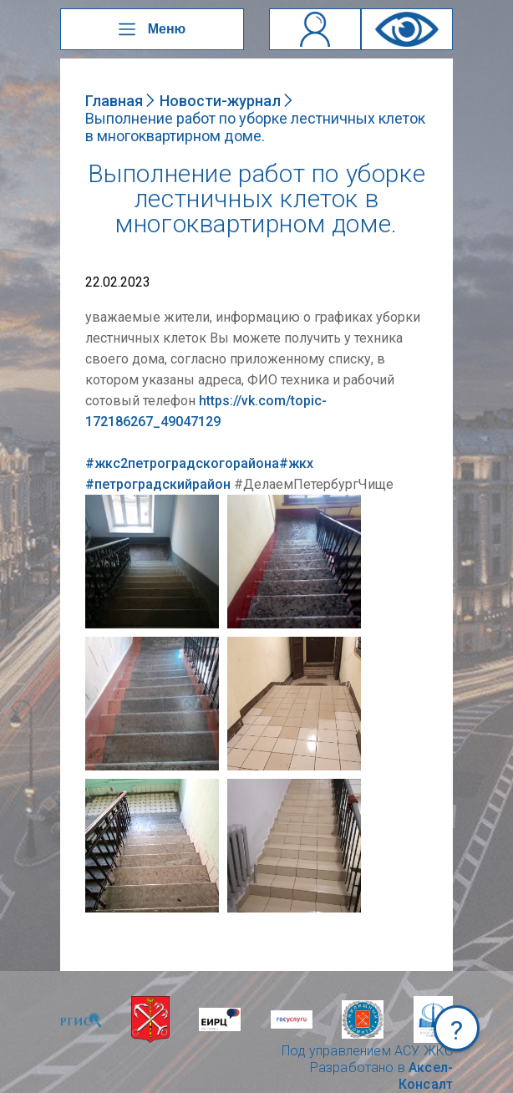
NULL (102, 503)
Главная (114, 100)
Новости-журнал (220, 100)
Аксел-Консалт (426, 1076)
